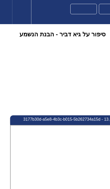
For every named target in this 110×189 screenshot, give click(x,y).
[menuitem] (21, 12)
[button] (6, 12)
